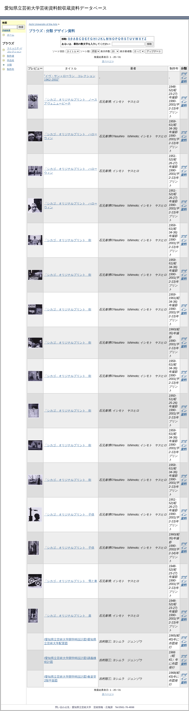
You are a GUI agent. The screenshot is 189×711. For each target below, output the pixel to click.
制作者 (10, 56)
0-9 (70, 38)
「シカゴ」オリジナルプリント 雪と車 (70, 581)
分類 (9, 64)
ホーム (10, 35)
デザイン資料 (184, 77)
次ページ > (108, 61)
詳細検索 (6, 30)
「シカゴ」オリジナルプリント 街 (67, 240)
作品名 (10, 60)
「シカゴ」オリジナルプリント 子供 (69, 514)
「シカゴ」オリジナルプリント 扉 (67, 615)
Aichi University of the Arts (43, 24)
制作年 (10, 69)
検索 (4, 22)
